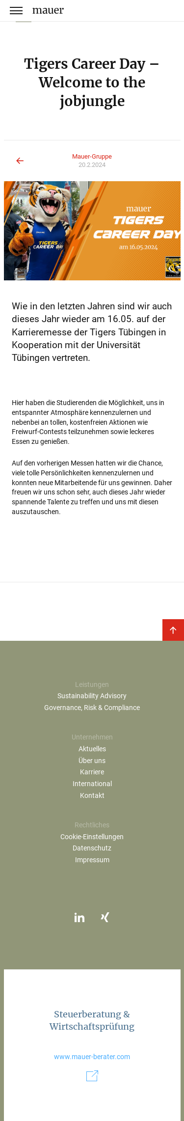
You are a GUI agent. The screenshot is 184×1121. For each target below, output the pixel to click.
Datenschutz (92, 848)
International (92, 784)
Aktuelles (92, 749)
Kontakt (92, 796)
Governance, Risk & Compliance (92, 708)
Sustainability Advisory (92, 696)
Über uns (92, 761)
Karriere (92, 772)
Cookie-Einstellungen (92, 837)
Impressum (92, 860)
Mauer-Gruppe (92, 156)
